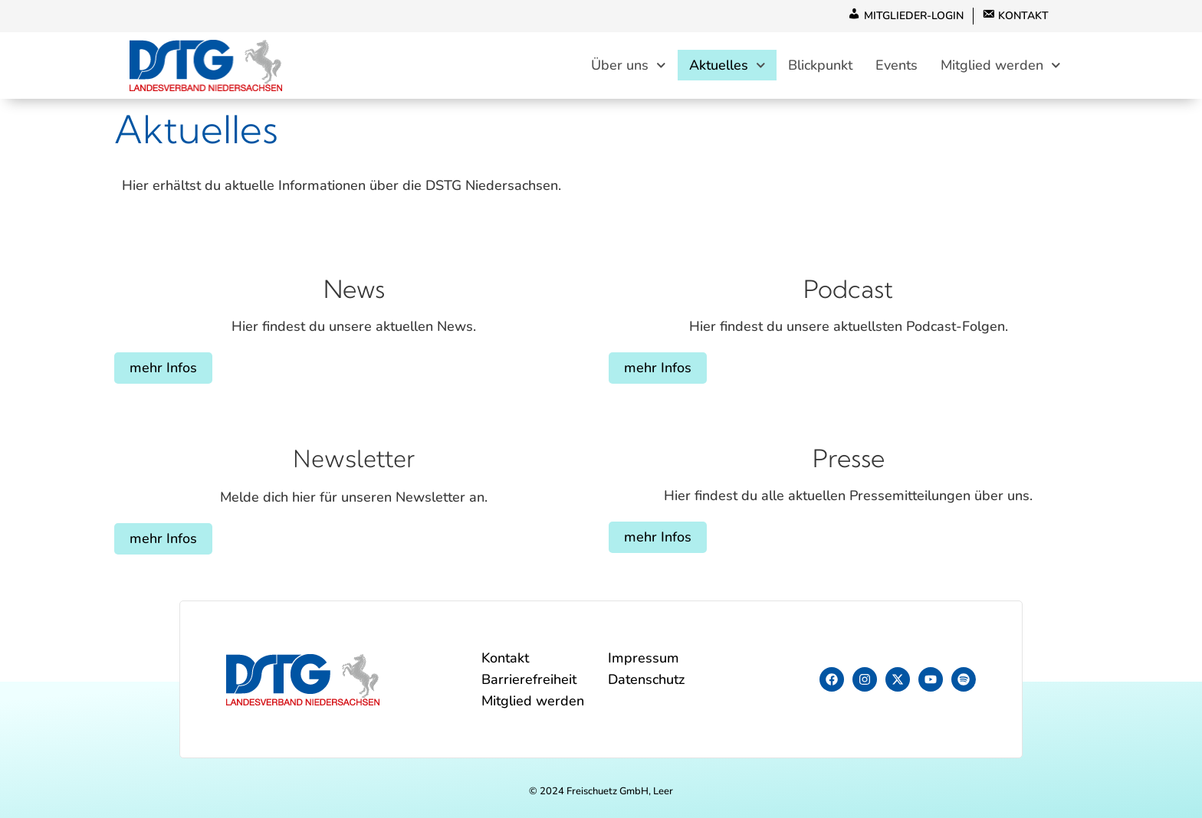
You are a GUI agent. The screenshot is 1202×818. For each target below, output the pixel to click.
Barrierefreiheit (528, 679)
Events (896, 66)
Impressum (643, 658)
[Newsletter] (354, 418)
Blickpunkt (820, 66)
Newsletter (354, 459)
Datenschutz (646, 679)
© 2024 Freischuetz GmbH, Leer (601, 791)
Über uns (628, 65)
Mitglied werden (1001, 65)
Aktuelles (727, 65)
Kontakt (505, 658)
